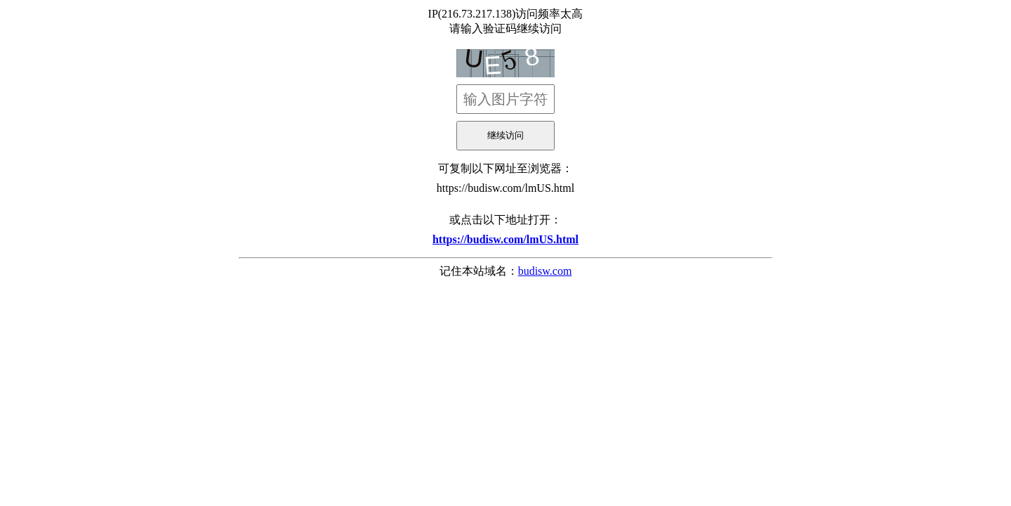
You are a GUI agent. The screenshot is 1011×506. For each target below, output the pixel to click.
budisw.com (545, 271)
